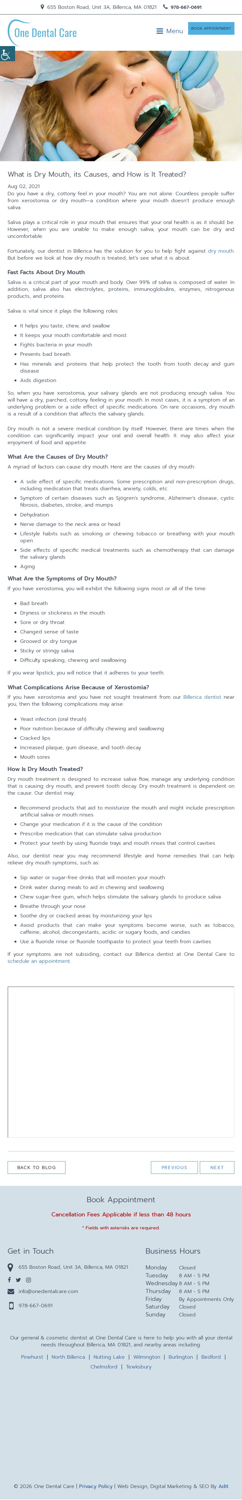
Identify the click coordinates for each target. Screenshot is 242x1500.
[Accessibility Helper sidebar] (7, 53)
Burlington (181, 1358)
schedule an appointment (39, 962)
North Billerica (68, 1358)
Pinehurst (32, 1358)
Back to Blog (38, 1168)
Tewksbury (139, 1367)
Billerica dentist (202, 698)
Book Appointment (211, 30)
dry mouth (220, 252)
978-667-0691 (182, 7)
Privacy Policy (95, 1487)
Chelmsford (104, 1367)
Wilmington (146, 1358)
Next (216, 1168)
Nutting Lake (109, 1358)
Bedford (211, 1358)
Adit (223, 1487)
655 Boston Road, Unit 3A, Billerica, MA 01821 (99, 7)
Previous (172, 1168)
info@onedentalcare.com (43, 1292)
